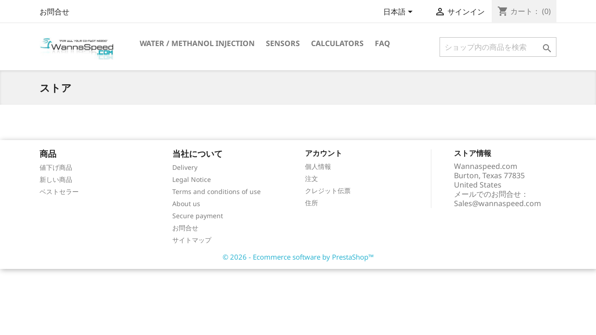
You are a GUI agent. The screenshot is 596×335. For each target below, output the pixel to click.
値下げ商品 (56, 167)
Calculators (337, 43)
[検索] (498, 47)
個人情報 (318, 166)
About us (186, 203)
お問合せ (54, 12)
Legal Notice (191, 179)
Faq (382, 43)
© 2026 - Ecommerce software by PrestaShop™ (298, 256)
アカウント (323, 153)
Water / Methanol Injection (197, 43)
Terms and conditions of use (216, 191)
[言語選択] (399, 12)
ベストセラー (59, 191)
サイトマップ (191, 239)
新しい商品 (56, 179)
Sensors (283, 43)
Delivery (184, 167)
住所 (311, 202)
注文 (311, 178)
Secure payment (197, 215)
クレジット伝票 (328, 190)
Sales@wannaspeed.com (497, 203)
